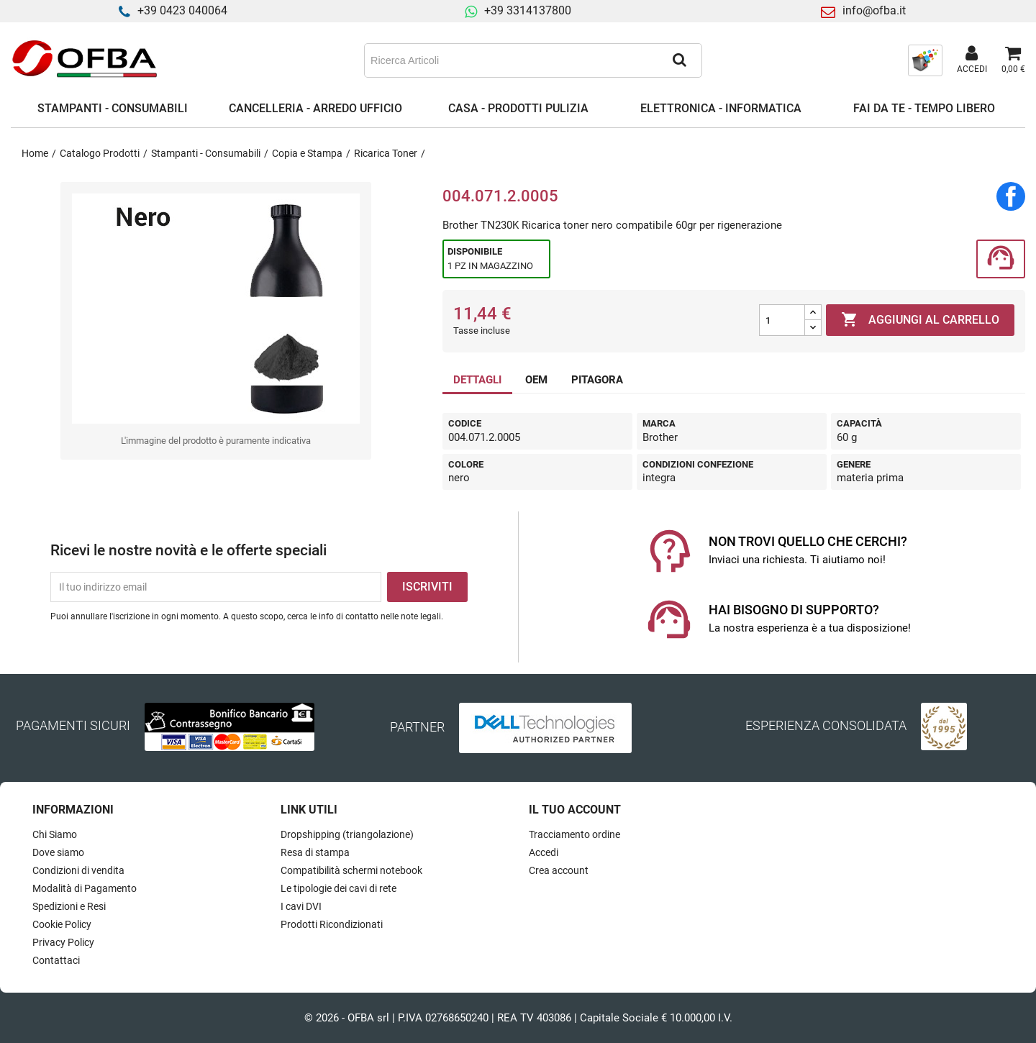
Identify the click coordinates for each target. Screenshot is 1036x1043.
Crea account (559, 870)
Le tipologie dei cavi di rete (338, 888)
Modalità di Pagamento (84, 888)
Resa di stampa (315, 852)
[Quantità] (782, 320)
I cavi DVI (301, 906)
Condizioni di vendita (78, 870)
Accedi (543, 852)
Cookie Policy (61, 924)
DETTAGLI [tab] (477, 379)
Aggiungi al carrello (920, 320)
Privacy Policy (63, 942)
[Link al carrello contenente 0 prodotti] (1013, 60)
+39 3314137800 (527, 10)
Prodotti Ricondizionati (332, 924)
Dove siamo (58, 852)
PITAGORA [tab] (597, 379)
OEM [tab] (536, 379)
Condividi (1010, 196)
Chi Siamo (54, 834)
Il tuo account (575, 809)
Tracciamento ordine (574, 834)
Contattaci (56, 960)
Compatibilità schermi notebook (351, 870)
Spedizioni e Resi (69, 906)
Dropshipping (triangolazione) (347, 834)
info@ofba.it (874, 10)
